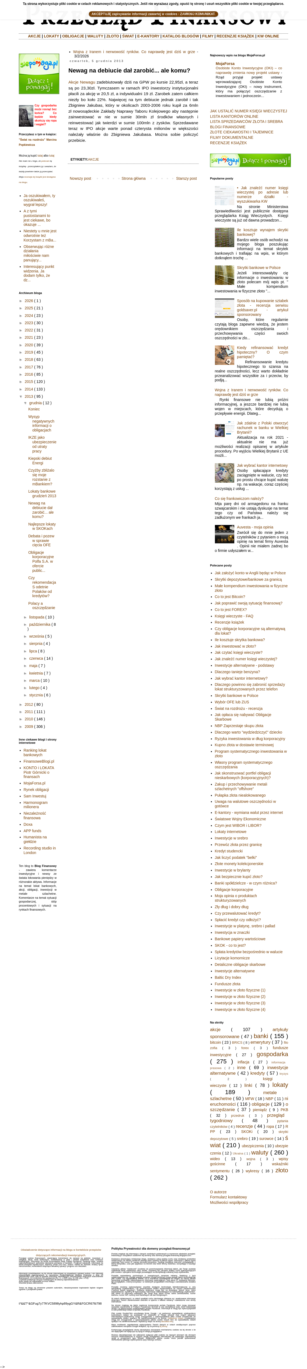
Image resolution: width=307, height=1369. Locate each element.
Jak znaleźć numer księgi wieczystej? (246, 659)
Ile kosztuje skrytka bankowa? (240, 640)
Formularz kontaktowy (228, 1197)
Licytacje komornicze (232, 958)
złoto (281, 1170)
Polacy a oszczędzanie (41, 605)
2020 (29, 345)
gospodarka (272, 1054)
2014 (29, 389)
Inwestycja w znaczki (232, 932)
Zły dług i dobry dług (232, 907)
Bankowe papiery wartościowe (240, 939)
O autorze (218, 1192)
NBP (269, 1099)
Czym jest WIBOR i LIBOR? (238, 825)
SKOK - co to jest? (230, 945)
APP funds (32, 831)
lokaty (280, 1084)
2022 (29, 330)
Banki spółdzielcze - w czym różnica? (246, 883)
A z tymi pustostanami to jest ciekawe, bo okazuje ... (37, 218)
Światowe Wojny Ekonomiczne (240, 819)
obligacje (261, 1104)
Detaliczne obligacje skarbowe (240, 964)
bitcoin (215, 1042)
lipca (33, 651)
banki (261, 1036)
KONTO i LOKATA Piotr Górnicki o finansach (39, 772)
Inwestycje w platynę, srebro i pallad (245, 926)
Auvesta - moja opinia (255, 527)
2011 (29, 712)
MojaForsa (225, 63)
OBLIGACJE (73, 36)
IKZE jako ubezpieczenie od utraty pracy (42, 444)
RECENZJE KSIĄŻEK (235, 36)
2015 (29, 381)
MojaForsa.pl (35, 783)
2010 (29, 719)
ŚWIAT (128, 36)
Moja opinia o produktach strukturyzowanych (236, 898)
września (36, 636)
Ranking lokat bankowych (35, 752)
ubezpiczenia (253, 1146)
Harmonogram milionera (36, 804)
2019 (29, 352)
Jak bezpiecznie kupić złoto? (239, 876)
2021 (29, 337)
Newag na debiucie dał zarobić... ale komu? (41, 510)
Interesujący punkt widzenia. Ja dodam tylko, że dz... (39, 273)
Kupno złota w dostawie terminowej (244, 745)
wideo (215, 1159)
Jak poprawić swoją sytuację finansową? (248, 603)
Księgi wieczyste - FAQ (234, 616)
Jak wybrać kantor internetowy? (241, 678)
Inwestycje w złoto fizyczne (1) (240, 990)
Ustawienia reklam (175, 1318)
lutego (34, 688)
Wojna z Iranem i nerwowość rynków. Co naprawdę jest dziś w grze (134, 52)
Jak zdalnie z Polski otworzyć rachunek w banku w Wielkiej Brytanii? (262, 427)
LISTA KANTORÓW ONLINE (234, 116)
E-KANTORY (148, 36)
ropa (270, 1126)
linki (248, 1085)
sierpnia (35, 643)
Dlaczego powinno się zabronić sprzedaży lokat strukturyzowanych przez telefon (250, 686)
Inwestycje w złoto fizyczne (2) (240, 996)
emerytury (260, 1042)
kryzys (284, 1073)
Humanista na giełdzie (35, 839)
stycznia (36, 695)
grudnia (35, 403)
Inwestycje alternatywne (235, 971)
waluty (259, 1152)
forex (245, 1048)
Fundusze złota (227, 984)
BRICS (237, 1043)
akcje (93, 159)
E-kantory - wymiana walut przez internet (249, 812)
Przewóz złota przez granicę (238, 844)
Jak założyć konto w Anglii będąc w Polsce (250, 573)
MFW (249, 1099)
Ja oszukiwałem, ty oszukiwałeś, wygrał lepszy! (39, 200)
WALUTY (95, 36)
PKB (284, 1110)
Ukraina (238, 1153)
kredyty (257, 1073)
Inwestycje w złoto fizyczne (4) (240, 1009)
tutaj (40, 155)
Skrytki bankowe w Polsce (259, 267)
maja (33, 665)
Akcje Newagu (81, 82)
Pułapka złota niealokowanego (240, 795)
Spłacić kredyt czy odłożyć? (238, 920)
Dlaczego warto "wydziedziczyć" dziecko (248, 732)
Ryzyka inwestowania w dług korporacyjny (250, 739)
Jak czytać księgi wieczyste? (239, 652)
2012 (29, 704)
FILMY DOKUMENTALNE (231, 137)
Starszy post (186, 178)
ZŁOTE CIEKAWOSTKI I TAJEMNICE (241, 132)
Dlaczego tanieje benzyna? (237, 672)
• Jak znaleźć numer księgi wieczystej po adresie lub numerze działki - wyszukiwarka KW (262, 194)
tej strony (163, 1326)
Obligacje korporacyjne (234, 889)
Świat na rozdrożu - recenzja (239, 708)
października (39, 624)
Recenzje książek (229, 622)
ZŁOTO (112, 36)
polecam (45, 161)
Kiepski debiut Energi (40, 460)
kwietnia (36, 673)
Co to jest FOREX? (231, 609)
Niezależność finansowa (35, 815)
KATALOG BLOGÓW (181, 36)
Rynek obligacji (36, 789)
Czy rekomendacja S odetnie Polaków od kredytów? (42, 587)
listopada (36, 617)
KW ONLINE (268, 36)
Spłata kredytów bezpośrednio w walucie (249, 952)
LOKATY (51, 36)
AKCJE (34, 36)
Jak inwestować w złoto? (235, 646)
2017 (29, 367)
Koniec (34, 409)
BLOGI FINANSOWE (227, 127)
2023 (29, 323)
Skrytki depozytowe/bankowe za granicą (248, 579)
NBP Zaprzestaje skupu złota (239, 726)
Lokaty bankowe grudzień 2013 (42, 493)
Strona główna (133, 178)
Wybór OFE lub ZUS (232, 702)
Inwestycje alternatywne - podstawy (244, 665)
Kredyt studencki (229, 851)
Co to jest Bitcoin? (230, 596)
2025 (29, 308)
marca (34, 680)
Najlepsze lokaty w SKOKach (42, 526)
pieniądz (260, 1110)
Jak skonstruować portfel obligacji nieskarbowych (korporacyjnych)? (243, 775)
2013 (29, 396)
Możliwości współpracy (229, 1202)
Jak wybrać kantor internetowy (262, 465)
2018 (29, 359)
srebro (242, 1138)
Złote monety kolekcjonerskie (239, 864)
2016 (29, 374)
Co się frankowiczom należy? (239, 498)
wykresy (252, 1171)
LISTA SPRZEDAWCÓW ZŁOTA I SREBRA (246, 121)
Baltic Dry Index (228, 977)
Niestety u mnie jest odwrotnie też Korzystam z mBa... (40, 235)
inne (241, 1067)
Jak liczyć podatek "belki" (236, 857)
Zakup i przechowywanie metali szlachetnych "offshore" (241, 786)
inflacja (243, 1062)
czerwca (36, 658)
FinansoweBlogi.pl (39, 761)
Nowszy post (80, 178)
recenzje (244, 1126)
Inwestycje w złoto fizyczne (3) (240, 1003)
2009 (29, 726)
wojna (250, 1159)
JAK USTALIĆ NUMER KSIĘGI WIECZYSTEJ (248, 111)
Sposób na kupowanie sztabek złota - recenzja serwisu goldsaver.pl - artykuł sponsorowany (262, 307)
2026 (29, 301)
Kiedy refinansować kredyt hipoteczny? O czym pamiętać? (262, 352)
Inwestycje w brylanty (232, 870)
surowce (266, 1138)
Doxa (28, 824)
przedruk (237, 1116)
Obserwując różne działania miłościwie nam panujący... (39, 253)
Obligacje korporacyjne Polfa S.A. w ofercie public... (41, 561)
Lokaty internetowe (231, 831)
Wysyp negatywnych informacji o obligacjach (41, 423)
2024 (29, 315)
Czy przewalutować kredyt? (238, 913)
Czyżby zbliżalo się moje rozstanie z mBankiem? (41, 477)
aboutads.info (167, 1321)
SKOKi (246, 1131)
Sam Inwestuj (35, 796)
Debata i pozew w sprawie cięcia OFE (41, 540)
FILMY (208, 36)
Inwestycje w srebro (231, 838)
